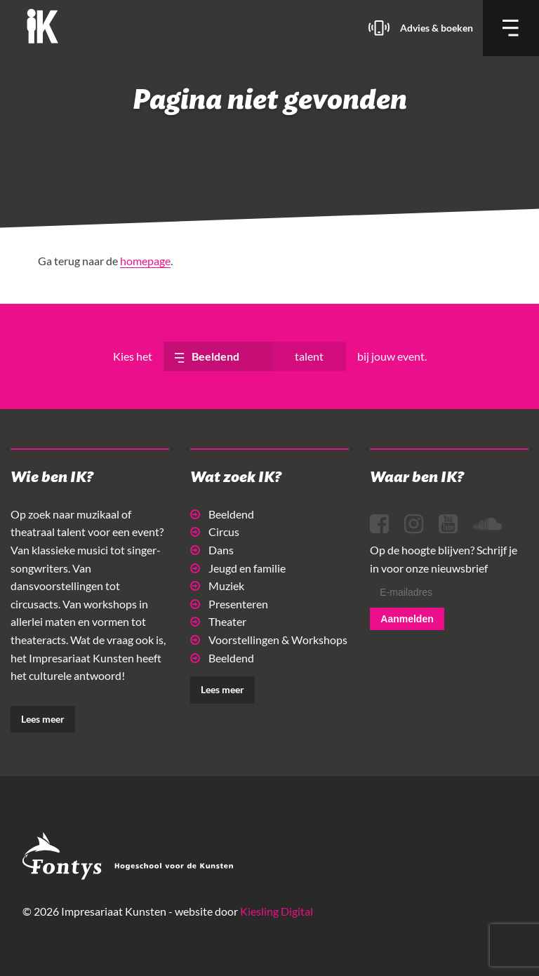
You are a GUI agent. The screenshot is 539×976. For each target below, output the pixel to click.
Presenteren (229, 603)
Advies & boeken (436, 28)
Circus (214, 531)
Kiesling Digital (276, 911)
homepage (145, 260)
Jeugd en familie (238, 568)
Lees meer (43, 719)
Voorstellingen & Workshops (268, 639)
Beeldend (222, 514)
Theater (218, 621)
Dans (212, 549)
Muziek (217, 585)
